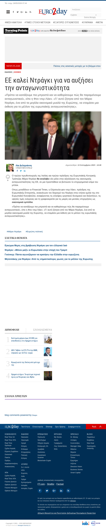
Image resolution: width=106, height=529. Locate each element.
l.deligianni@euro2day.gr (24, 168)
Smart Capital (76, 473)
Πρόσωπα (41, 437)
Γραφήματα (58, 443)
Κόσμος (24, 446)
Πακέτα (7, 457)
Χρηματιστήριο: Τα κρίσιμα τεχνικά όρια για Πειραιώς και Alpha (25, 375)
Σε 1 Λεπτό (25, 467)
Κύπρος (24, 458)
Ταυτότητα (25, 426)
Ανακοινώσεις (10, 467)
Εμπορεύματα (26, 482)
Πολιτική (24, 455)
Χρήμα (23, 479)
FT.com (41, 484)
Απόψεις (74, 440)
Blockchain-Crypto (44, 461)
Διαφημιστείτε (74, 426)
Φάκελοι (73, 449)
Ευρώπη (24, 473)
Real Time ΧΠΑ (10, 440)
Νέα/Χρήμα (42, 440)
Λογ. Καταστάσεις (60, 446)
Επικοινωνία (38, 426)
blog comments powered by (21, 415)
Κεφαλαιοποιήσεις (11, 464)
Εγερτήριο (74, 461)
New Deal (90, 443)
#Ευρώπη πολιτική (34, 231)
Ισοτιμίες (24, 485)
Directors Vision (76, 467)
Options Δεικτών (11, 485)
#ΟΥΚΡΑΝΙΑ (87, 22)
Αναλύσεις (41, 452)
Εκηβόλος (90, 440)
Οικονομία (25, 440)
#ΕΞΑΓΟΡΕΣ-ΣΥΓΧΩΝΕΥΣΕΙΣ (66, 22)
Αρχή (94, 426)
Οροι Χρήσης (60, 426)
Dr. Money (74, 437)
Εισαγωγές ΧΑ (43, 446)
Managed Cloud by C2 (24, 525)
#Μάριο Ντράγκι (14, 231)
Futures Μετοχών (11, 488)
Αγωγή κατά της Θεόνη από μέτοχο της (25, 363)
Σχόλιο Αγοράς (10, 448)
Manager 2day (76, 446)
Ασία (23, 476)
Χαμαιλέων (91, 437)
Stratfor (50, 484)
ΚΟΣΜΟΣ (17, 72)
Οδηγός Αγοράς (43, 443)
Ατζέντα (73, 464)
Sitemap (49, 426)
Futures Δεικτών (11, 482)
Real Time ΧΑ (10, 437)
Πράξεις (8, 461)
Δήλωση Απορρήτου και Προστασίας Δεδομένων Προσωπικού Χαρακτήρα (67, 513)
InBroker (73, 501)
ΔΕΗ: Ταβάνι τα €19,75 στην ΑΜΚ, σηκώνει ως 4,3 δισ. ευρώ (24, 351)
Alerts (56, 440)
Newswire (24, 437)
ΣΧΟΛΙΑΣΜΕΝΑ (42, 329)
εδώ (84, 31)
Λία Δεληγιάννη (24, 165)
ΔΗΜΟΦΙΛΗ (12, 329)
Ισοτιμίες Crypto (27, 488)
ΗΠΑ (23, 470)
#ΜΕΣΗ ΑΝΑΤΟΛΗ (13, 22)
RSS (56, 449)
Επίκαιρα (24, 449)
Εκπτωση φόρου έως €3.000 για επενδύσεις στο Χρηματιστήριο (24, 339)
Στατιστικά (8, 454)
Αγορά (23, 443)
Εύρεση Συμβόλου (11, 451)
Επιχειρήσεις (26, 452)
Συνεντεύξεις (75, 443)
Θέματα (73, 452)
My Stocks (58, 437)
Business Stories (77, 470)
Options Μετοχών (11, 491)
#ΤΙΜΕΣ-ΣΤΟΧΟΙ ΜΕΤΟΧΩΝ (37, 22)
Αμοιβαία (41, 449)
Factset (60, 484)
